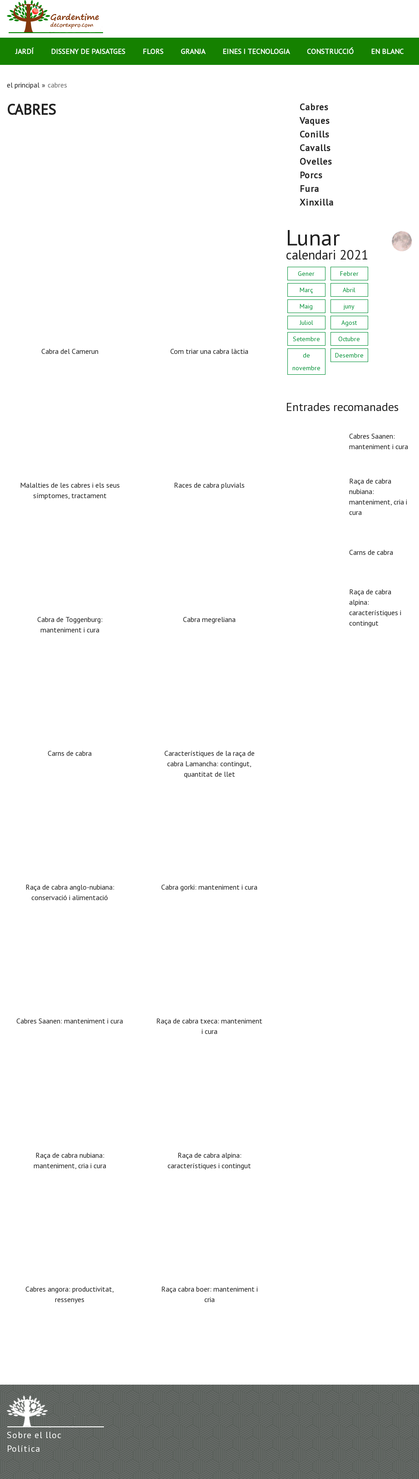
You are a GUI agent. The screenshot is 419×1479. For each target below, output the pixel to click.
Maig (306, 306)
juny (349, 306)
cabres (314, 107)
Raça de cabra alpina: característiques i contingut (209, 1160)
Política (23, 1449)
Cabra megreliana (209, 619)
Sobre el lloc (34, 1435)
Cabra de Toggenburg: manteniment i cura (70, 624)
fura (309, 189)
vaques (315, 121)
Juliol (306, 322)
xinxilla (317, 202)
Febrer (349, 273)
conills (315, 134)
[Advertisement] (139, 186)
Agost (349, 322)
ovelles (316, 161)
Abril (349, 290)
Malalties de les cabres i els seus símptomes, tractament (70, 490)
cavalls (315, 148)
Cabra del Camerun (70, 351)
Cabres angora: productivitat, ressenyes (69, 1294)
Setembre (306, 339)
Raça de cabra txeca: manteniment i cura (209, 1026)
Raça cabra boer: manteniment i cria (209, 1294)
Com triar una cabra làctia (209, 351)
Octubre (349, 339)
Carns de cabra (70, 753)
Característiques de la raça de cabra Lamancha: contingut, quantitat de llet (209, 764)
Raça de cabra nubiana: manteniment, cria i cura (70, 1160)
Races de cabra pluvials (209, 485)
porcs (311, 175)
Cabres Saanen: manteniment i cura (69, 1020)
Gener (306, 273)
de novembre (306, 361)
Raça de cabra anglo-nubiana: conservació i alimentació (69, 892)
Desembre (349, 355)
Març (306, 290)
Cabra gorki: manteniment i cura (209, 886)
